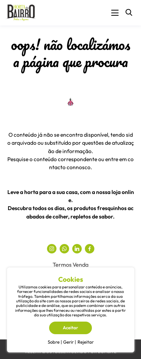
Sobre (54, 342)
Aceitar (70, 327)
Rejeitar (86, 342)
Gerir (68, 342)
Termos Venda (70, 264)
